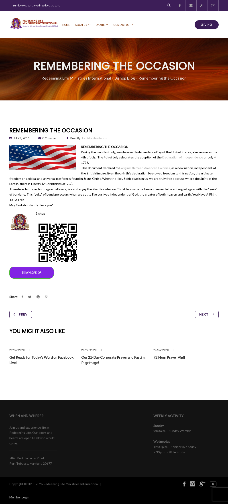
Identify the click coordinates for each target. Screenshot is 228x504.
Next (206, 314)
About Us (81, 25)
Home (66, 25)
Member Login (19, 497)
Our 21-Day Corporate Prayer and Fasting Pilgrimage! (113, 360)
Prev (21, 314)
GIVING (206, 24)
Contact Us (121, 25)
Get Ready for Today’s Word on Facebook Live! (41, 360)
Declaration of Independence (182, 157)
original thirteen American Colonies (145, 168)
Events (100, 25)
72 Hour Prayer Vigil (169, 357)
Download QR (31, 272)
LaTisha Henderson (94, 138)
